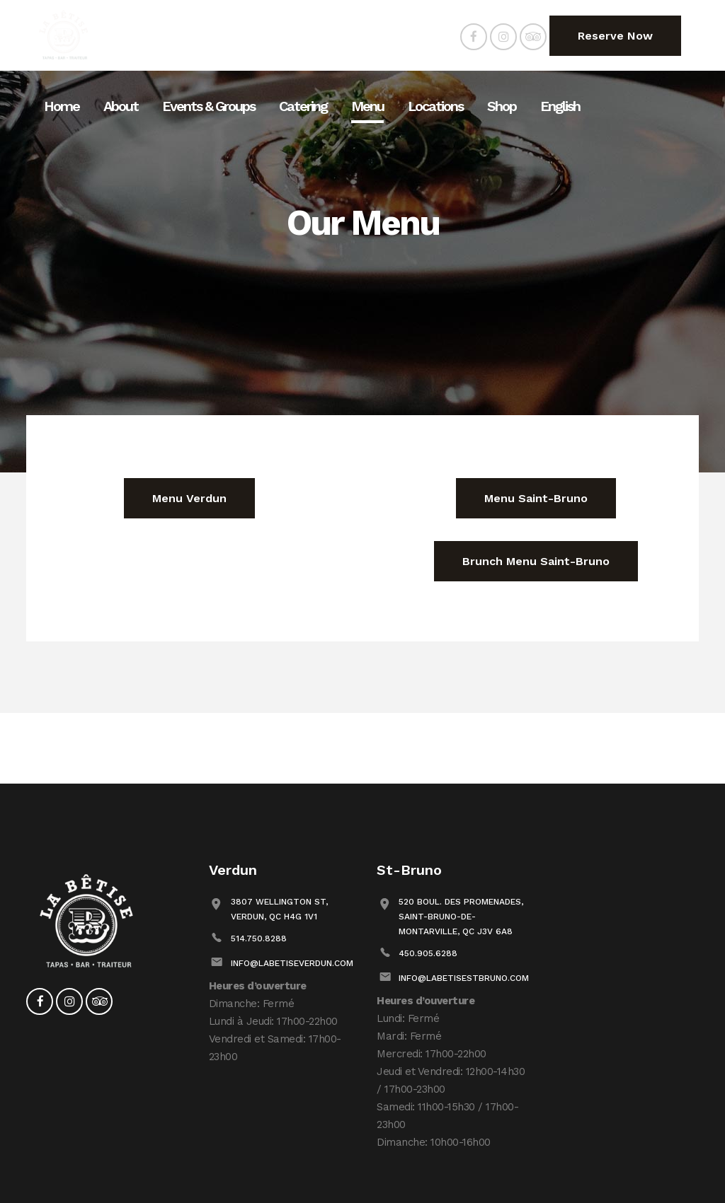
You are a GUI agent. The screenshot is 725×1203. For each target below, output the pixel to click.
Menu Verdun (189, 498)
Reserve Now (615, 35)
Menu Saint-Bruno (536, 498)
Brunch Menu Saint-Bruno (536, 561)
